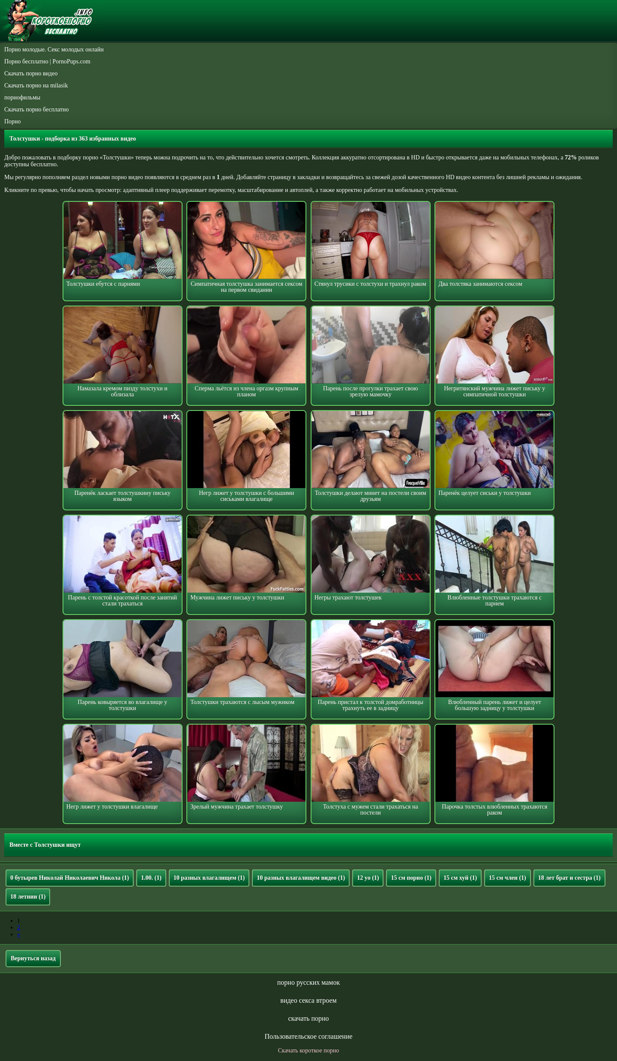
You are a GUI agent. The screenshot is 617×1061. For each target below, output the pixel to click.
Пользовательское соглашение (308, 1036)
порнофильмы (22, 97)
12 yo (368, 878)
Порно (12, 121)
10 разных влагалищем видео (301, 878)
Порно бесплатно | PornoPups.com (47, 61)
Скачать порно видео (30, 73)
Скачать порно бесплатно (36, 109)
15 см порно (411, 878)
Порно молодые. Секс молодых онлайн (54, 49)
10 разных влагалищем (209, 878)
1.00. (151, 878)
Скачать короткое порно (308, 1050)
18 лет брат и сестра (569, 878)
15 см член (507, 878)
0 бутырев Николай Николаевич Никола (69, 878)
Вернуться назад (33, 958)
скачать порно (308, 1018)
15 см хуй (460, 878)
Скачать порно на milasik (36, 85)
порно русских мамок (308, 982)
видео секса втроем (308, 1000)
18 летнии (27, 896)
